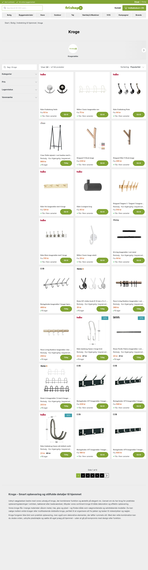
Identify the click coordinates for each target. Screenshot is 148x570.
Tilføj (66, 163)
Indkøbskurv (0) (134, 8)
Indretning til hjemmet (26, 23)
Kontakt (118, 8)
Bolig (13, 23)
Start (7, 23)
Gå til (66, 114)
